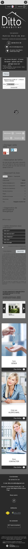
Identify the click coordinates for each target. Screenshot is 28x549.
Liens (22, 538)
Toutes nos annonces (10, 539)
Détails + (10, 176)
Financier (5, 178)
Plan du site (3, 538)
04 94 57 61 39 (15, 479)
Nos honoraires (17, 538)
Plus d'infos (19, 369)
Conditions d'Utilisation (16, 282)
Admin (25, 538)
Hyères (9, 65)
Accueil (4, 65)
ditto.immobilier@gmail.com (16, 47)
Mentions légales (10, 538)
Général (5, 176)
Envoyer (20, 251)
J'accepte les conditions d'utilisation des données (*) (17, 247)
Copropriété (17, 176)
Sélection (20, 6)
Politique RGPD (19, 539)
